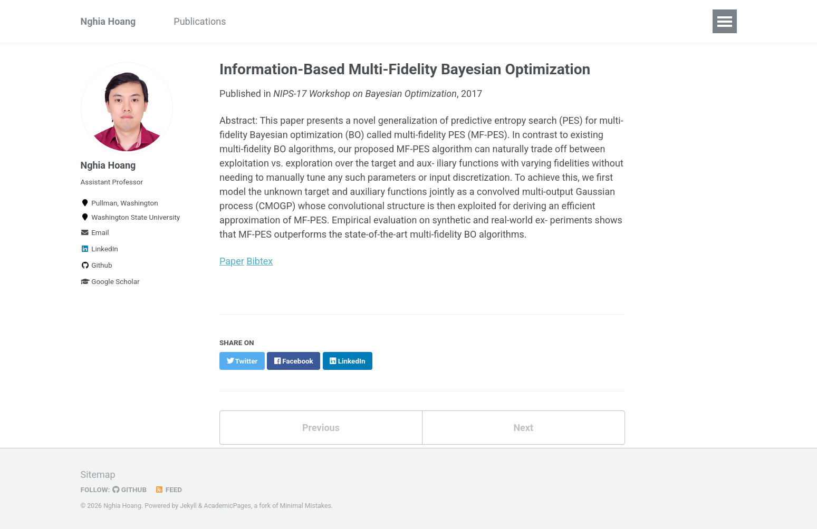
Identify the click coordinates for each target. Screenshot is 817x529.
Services (488, 21)
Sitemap (98, 473)
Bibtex (259, 260)
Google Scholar (110, 281)
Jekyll (188, 504)
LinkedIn (99, 248)
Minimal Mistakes (305, 504)
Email (95, 232)
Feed (168, 488)
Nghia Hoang (108, 21)
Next (523, 426)
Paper (231, 260)
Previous (321, 426)
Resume (434, 21)
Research (379, 21)
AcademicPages (227, 504)
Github (96, 265)
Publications (200, 21)
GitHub (129, 488)
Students (263, 21)
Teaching (321, 21)
